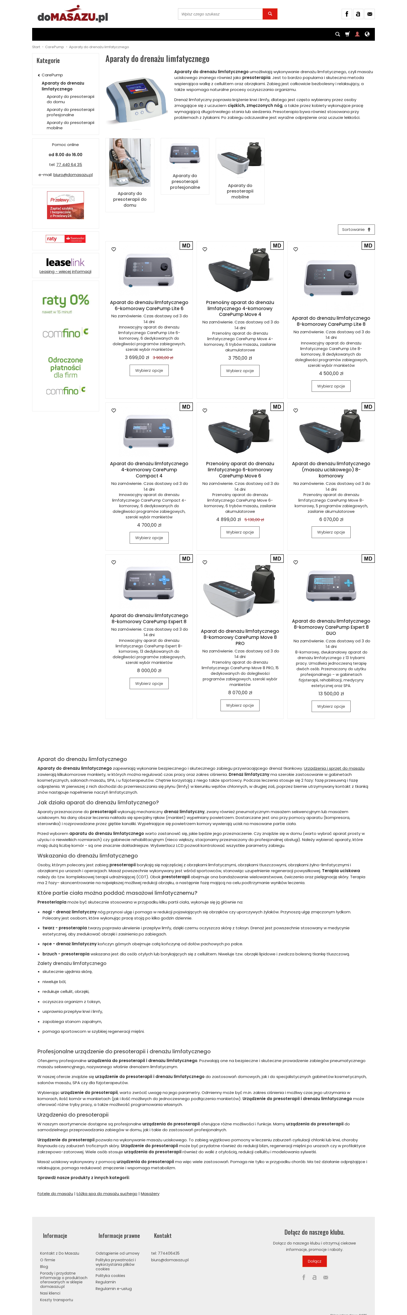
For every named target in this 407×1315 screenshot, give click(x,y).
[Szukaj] (338, 34)
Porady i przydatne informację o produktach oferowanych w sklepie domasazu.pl (63, 1272)
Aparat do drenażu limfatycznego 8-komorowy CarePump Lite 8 (331, 320)
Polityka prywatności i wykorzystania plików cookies (116, 1257)
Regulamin (106, 1274)
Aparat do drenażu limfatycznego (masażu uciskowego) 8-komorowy (331, 469)
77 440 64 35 (69, 164)
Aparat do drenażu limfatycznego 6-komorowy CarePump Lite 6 (149, 304)
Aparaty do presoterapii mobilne (240, 190)
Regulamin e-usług (114, 1281)
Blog (44, 1259)
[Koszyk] (347, 34)
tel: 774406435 (165, 1246)
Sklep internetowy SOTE (348, 1308)
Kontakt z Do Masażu (59, 1246)
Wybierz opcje (149, 369)
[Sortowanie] (355, 228)
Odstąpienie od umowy (117, 1246)
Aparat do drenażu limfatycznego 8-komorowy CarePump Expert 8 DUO (331, 626)
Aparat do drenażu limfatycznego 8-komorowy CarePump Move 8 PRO (240, 636)
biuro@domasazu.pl (73, 174)
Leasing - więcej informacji (65, 271)
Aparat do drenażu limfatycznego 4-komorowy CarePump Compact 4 (149, 469)
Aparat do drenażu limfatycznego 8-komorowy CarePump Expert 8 (149, 617)
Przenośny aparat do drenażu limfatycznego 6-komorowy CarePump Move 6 (240, 469)
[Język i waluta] (367, 34)
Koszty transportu (56, 1292)
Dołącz (314, 1260)
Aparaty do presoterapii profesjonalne (185, 180)
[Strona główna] (73, 13)
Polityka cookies (110, 1268)
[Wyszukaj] (270, 14)
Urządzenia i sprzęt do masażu (334, 767)
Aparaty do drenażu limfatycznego (63, 85)
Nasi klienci (50, 1285)
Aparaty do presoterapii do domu (130, 198)
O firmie (47, 1252)
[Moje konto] (357, 34)
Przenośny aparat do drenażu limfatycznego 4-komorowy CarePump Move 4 (240, 307)
